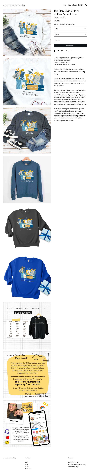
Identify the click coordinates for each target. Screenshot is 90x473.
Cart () (80, 5)
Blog (69, 5)
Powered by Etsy (73, 467)
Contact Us (28, 469)
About (74, 5)
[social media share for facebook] (55, 51)
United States (66, 24)
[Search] (86, 5)
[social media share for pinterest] (62, 51)
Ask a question (69, 51)
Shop (64, 5)
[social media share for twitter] (58, 51)
